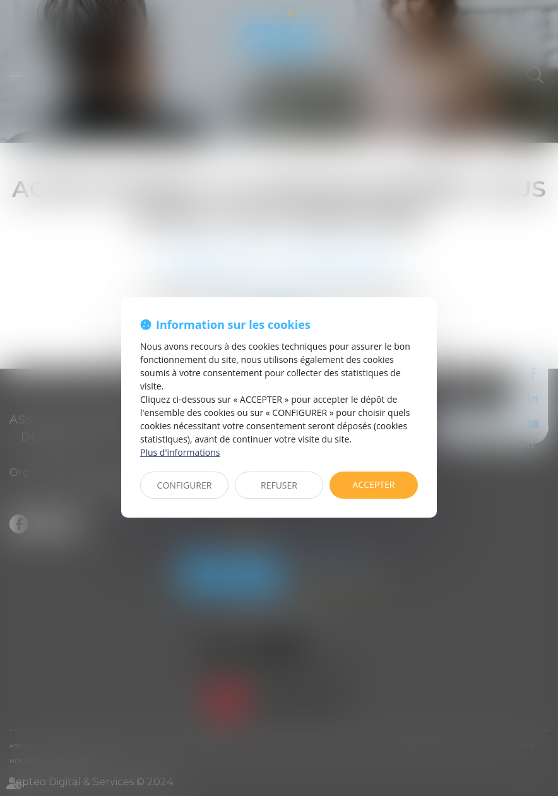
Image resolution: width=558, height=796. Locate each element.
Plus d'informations (180, 452)
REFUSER (279, 485)
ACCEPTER (374, 484)
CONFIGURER (184, 485)
